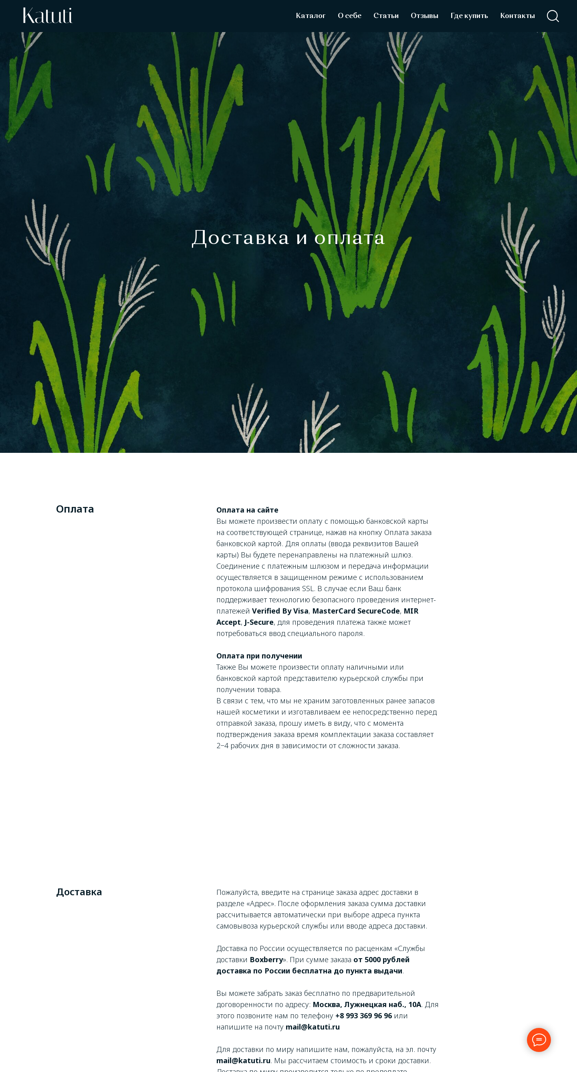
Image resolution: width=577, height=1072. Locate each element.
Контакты (517, 16)
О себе (349, 16)
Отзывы (424, 16)
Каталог (311, 16)
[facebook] (553, 16)
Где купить (469, 16)
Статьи (386, 16)
